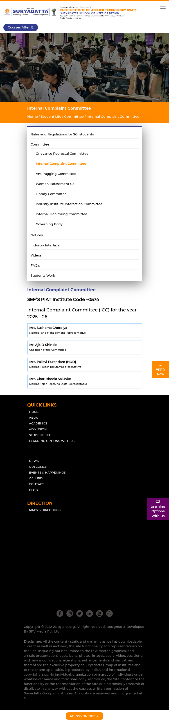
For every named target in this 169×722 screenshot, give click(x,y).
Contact (36, 484)
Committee (40, 144)
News (34, 461)
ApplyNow (160, 369)
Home (32, 116)
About (34, 417)
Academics (38, 423)
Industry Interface (45, 245)
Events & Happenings (47, 472)
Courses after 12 (21, 27)
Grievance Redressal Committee (62, 154)
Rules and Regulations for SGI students (62, 134)
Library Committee (51, 194)
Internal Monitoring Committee (61, 214)
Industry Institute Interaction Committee (69, 204)
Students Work (43, 276)
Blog (33, 490)
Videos (36, 255)
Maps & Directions (45, 510)
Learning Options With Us (51, 441)
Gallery (36, 478)
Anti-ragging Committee (56, 174)
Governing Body (49, 224)
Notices (37, 235)
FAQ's (35, 265)
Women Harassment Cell (56, 184)
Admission (38, 429)
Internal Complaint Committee (61, 164)
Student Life (40, 435)
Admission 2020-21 (84, 716)
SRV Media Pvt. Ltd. (44, 631)
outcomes (38, 466)
